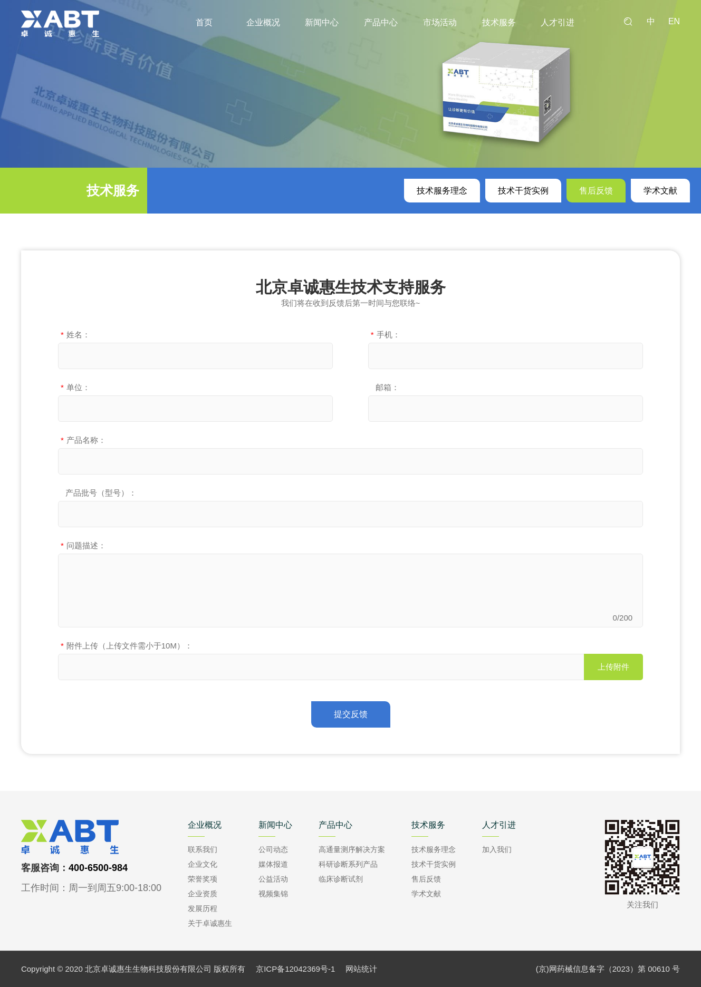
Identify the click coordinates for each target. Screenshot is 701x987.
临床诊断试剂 (341, 879)
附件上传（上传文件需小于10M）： (127, 645)
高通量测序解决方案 (352, 849)
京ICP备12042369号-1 (295, 968)
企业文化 (202, 864)
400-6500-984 (98, 868)
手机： (385, 334)
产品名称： (83, 440)
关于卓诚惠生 (210, 923)
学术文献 (660, 190)
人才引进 (557, 22)
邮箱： (385, 387)
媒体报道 (273, 864)
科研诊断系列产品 (348, 864)
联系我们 (202, 849)
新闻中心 (322, 22)
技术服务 (499, 22)
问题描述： (83, 545)
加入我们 (497, 849)
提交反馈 (351, 714)
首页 (204, 22)
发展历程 (202, 908)
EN (674, 21)
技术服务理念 (442, 190)
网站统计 (361, 968)
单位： (75, 387)
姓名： (75, 334)
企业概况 (263, 22)
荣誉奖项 (202, 879)
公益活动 (273, 879)
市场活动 (440, 22)
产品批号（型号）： (99, 492)
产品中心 (381, 22)
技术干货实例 (523, 190)
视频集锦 (273, 893)
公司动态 (273, 849)
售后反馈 (596, 190)
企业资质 (202, 893)
